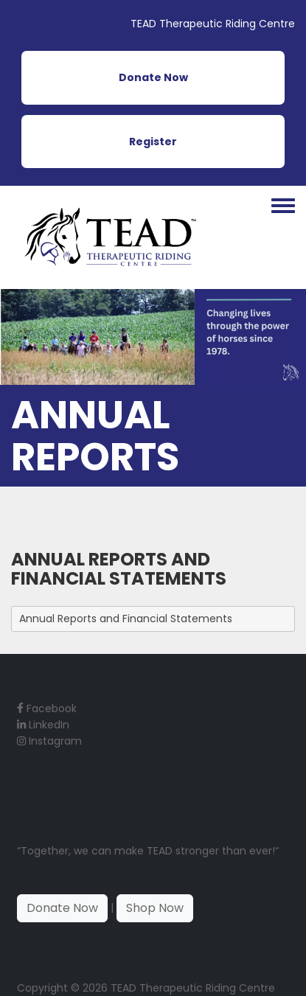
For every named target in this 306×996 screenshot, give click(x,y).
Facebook (47, 708)
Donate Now (153, 77)
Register (153, 141)
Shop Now (155, 907)
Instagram (49, 741)
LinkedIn (43, 724)
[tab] (153, 618)
